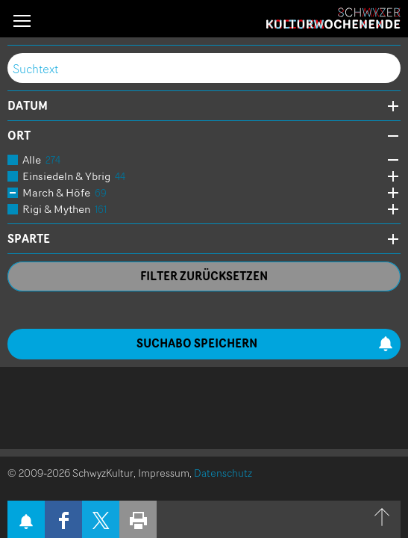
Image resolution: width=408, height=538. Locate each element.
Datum (27, 106)
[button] (22, 20)
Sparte (28, 239)
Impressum (163, 473)
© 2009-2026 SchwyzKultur (70, 473)
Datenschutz (223, 473)
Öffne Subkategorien (389, 160)
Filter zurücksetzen (204, 276)
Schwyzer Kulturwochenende (333, 18)
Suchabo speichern (265, 343)
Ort (19, 136)
